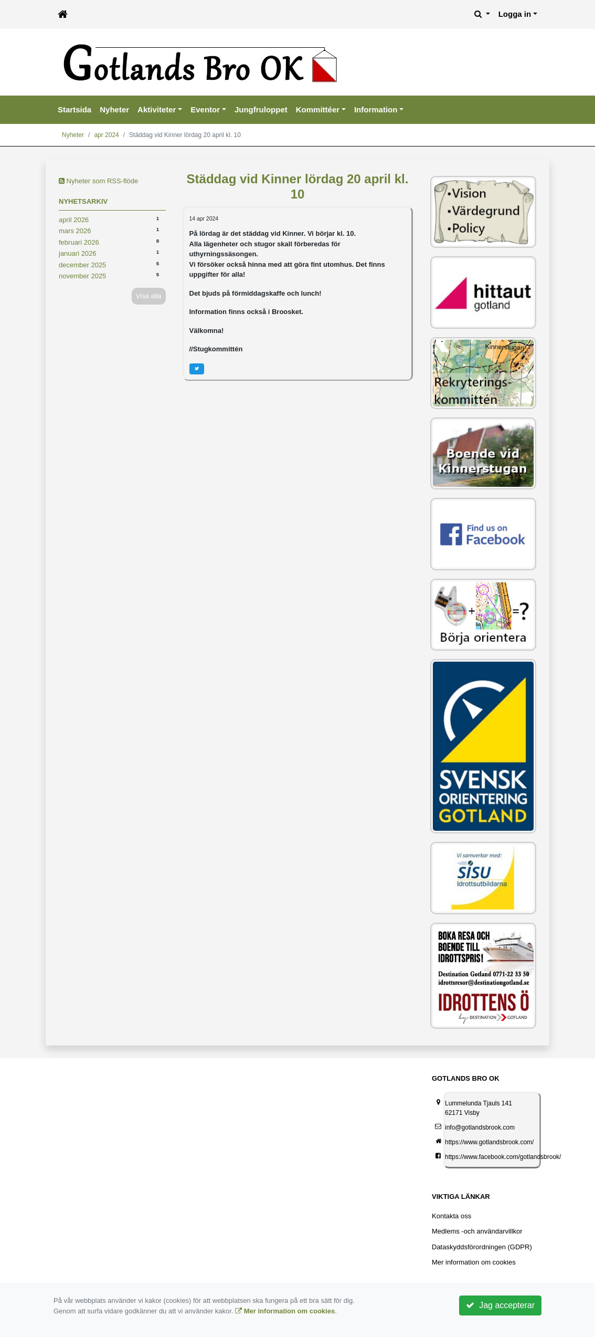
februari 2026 (79, 242)
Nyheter (114, 109)
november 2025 (82, 276)
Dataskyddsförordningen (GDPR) (482, 1247)
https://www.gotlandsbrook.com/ (489, 1142)
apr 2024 (106, 135)
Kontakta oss (451, 1216)
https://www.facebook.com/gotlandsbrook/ (503, 1157)
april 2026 (74, 220)
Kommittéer (317, 109)
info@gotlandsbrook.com (480, 1127)
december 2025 (82, 265)
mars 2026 (75, 231)
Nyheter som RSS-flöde (98, 181)
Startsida (74, 109)
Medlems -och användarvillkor (477, 1231)
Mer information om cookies (474, 1262)
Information (376, 109)
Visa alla (149, 296)
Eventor (205, 109)
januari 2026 (78, 253)
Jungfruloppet (261, 109)
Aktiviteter (156, 109)
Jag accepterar (500, 1305)
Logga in (515, 13)
